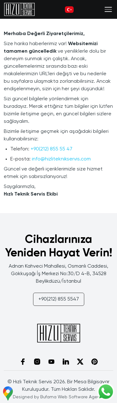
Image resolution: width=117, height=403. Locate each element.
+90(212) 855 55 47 (51, 149)
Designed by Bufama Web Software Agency (59, 397)
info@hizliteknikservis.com (61, 159)
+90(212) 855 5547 (58, 299)
